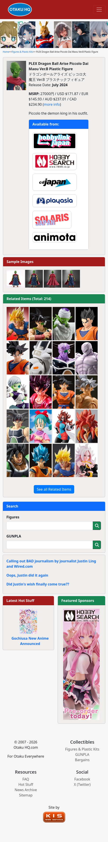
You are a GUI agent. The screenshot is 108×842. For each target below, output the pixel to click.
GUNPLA (13, 536)
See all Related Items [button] (54, 489)
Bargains (82, 759)
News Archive (26, 789)
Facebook (82, 779)
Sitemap (26, 795)
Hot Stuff (25, 784)
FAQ (25, 779)
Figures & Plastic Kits (22, 51)
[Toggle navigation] (99, 9)
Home (6, 51)
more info (52, 104)
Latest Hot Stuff (20, 600)
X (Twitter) (82, 784)
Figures (12, 517)
